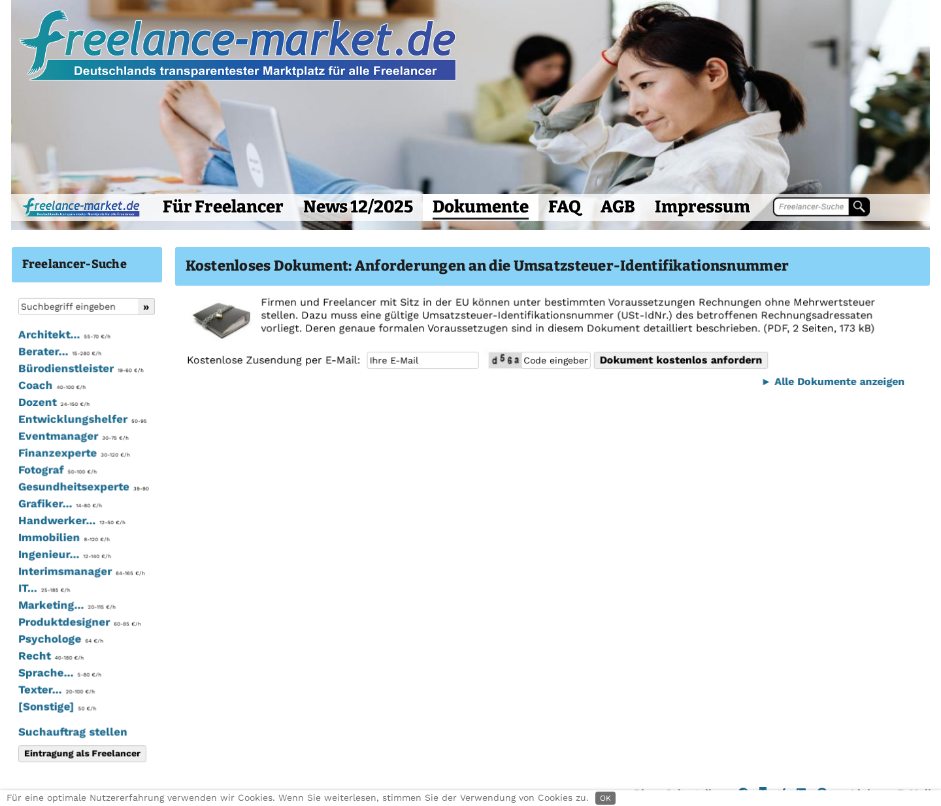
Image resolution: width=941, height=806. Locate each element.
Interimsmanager (81, 571)
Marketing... (66, 605)
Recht (50, 655)
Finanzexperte (73, 453)
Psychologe (60, 638)
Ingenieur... (64, 554)
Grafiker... (59, 504)
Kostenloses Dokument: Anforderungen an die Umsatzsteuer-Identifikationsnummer (487, 266)
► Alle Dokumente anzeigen (831, 381)
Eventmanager (73, 436)
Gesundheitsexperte (83, 487)
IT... (43, 588)
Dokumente (481, 207)
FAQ (564, 207)
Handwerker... (71, 521)
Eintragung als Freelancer (82, 753)
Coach (51, 385)
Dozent (53, 402)
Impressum (702, 207)
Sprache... (59, 672)
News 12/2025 (358, 207)
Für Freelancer (223, 207)
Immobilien (63, 538)
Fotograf (57, 470)
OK (605, 798)
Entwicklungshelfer (82, 419)
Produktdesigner (79, 622)
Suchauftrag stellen (72, 731)
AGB (618, 207)
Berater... (59, 352)
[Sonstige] (56, 706)
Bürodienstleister (80, 369)
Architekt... (64, 335)
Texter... (56, 689)
